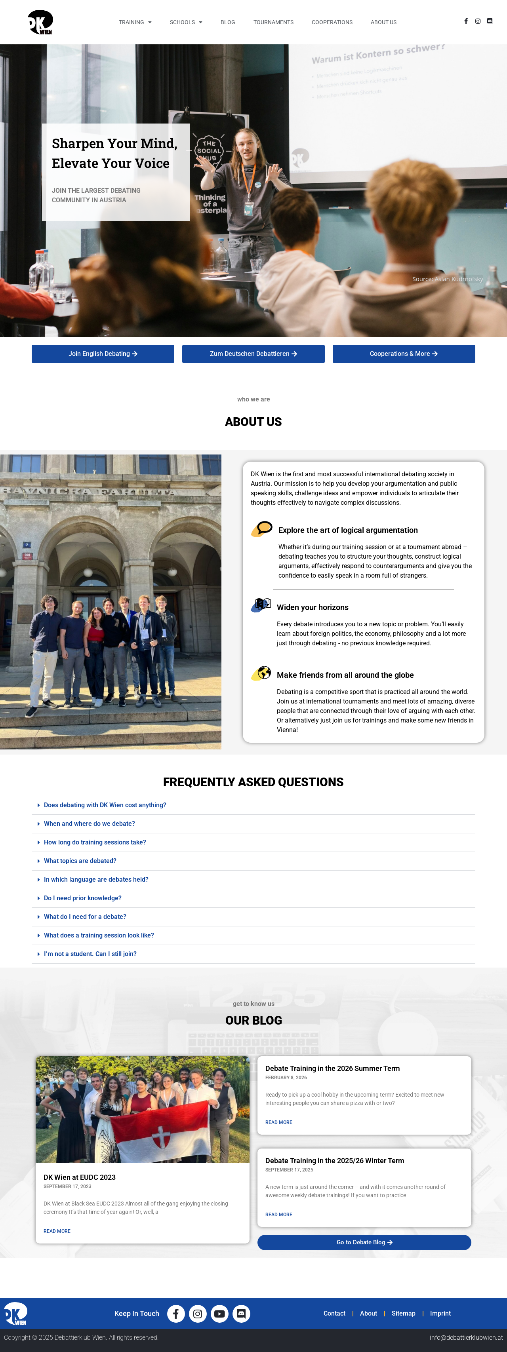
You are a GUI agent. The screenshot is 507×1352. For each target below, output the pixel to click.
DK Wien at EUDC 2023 (80, 1177)
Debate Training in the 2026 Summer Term (332, 1068)
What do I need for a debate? (85, 916)
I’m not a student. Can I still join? (90, 954)
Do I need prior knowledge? (83, 898)
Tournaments (274, 22)
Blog (228, 22)
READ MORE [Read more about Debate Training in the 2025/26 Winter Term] (278, 1214)
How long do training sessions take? (95, 842)
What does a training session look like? (99, 935)
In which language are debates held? (96, 879)
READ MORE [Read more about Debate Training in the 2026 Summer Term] (278, 1122)
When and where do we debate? (89, 823)
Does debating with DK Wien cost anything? (105, 805)
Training (135, 22)
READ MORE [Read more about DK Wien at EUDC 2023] (57, 1231)
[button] (253, 805)
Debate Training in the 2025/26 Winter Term (334, 1160)
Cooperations (332, 22)
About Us (383, 22)
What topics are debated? (80, 861)
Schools (186, 22)
